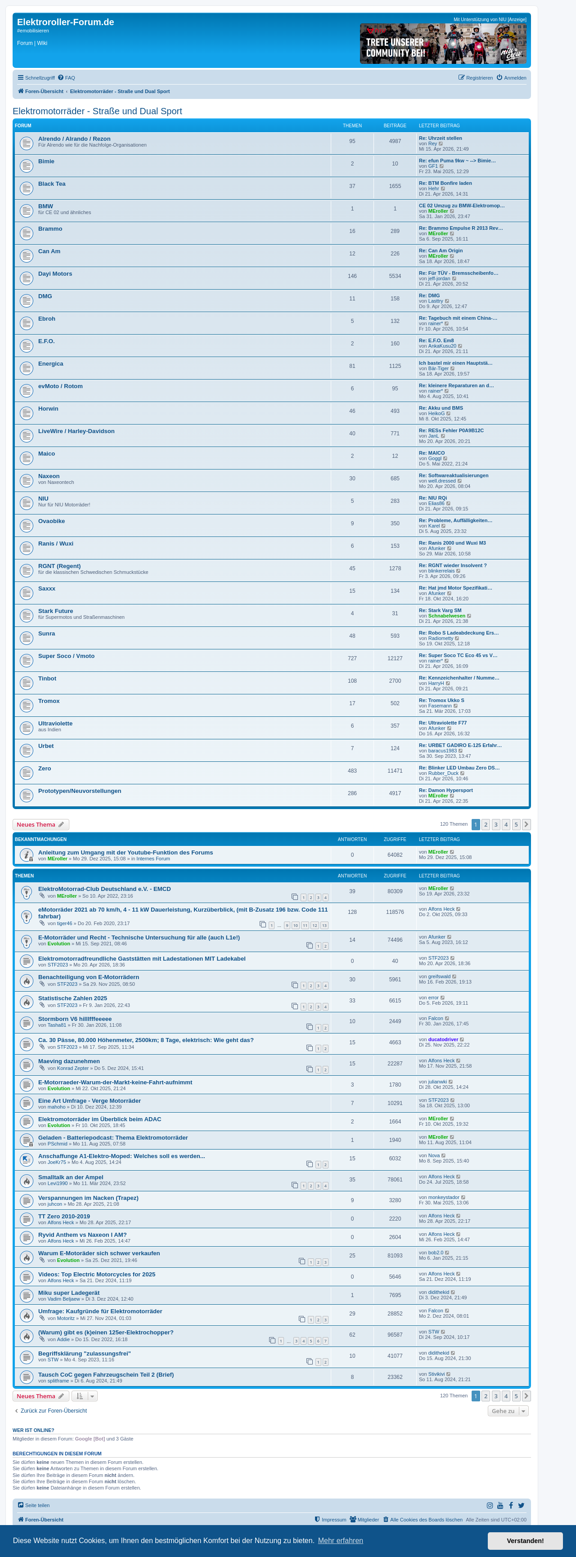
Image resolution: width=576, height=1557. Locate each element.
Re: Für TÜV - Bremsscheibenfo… (459, 273)
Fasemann (440, 705)
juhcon (55, 1204)
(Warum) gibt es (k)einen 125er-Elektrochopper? (106, 1332)
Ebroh (46, 318)
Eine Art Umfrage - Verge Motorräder (89, 1100)
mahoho (57, 1107)
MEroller (438, 211)
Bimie (46, 161)
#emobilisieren (33, 30)
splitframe (58, 1380)
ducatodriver (443, 1039)
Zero (44, 768)
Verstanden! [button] (525, 1540)
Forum (25, 43)
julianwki (437, 1081)
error (433, 997)
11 (305, 925)
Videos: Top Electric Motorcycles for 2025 (96, 1274)
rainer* (435, 323)
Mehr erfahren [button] (341, 1540)
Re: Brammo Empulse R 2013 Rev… (461, 228)
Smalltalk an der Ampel (71, 1177)
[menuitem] (66, 77)
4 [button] (506, 824)
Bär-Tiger (438, 368)
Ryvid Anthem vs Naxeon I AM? (82, 1234)
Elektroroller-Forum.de (65, 22)
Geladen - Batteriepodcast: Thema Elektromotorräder (113, 1137)
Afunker (437, 548)
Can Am (49, 251)
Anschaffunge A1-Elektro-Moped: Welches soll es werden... (121, 1156)
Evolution (59, 943)
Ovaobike (51, 521)
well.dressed (442, 480)
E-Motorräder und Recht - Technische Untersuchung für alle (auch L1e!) (139, 937)
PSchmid (58, 1143)
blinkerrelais (441, 570)
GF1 (433, 166)
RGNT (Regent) (59, 566)
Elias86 (436, 503)
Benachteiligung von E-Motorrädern (88, 977)
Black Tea (52, 183)
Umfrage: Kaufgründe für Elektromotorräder (100, 1311)
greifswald (439, 976)
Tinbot (47, 678)
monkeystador (443, 1197)
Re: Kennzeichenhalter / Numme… (459, 677)
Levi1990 (58, 1183)
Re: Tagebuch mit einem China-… (458, 318)
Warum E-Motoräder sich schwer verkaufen (99, 1253)
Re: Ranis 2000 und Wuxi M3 (452, 543)
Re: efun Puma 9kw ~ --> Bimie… (457, 160)
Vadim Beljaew (64, 1299)
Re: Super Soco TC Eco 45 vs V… (458, 655)
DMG (45, 296)
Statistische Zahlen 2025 (72, 998)
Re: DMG (429, 295)
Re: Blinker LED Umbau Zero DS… (459, 767)
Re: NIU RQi (433, 498)
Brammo (50, 228)
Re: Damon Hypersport (446, 790)
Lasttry (435, 301)
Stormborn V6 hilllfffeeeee (75, 1019)
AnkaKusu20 (442, 346)
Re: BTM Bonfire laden (445, 183)
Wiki (42, 43)
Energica (50, 363)
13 (324, 925)
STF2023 (58, 964)
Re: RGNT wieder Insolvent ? (453, 565)
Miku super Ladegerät (68, 1292)
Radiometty (441, 638)
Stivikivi (436, 1374)
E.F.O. (46, 341)
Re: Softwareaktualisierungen (454, 475)
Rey (432, 143)
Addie (63, 1339)
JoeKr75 (57, 1162)
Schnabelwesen (447, 615)
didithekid (438, 1292)
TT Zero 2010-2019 (64, 1216)
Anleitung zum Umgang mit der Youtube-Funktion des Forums (125, 852)
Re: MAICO (432, 453)
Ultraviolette (55, 723)
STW (433, 1331)
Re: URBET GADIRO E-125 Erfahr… (460, 745)
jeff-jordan (439, 278)
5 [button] (516, 824)
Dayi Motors (55, 273)
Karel (434, 525)
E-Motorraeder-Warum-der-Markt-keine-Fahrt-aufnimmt (115, 1082)
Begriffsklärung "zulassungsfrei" (84, 1353)
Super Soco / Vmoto (66, 656)
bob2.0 (436, 1252)
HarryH (436, 683)
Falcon (435, 1018)
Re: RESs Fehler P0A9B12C (451, 430)
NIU (43, 498)
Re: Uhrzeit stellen (440, 138)
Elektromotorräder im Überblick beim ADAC (100, 1119)
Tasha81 (57, 1025)
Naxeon (49, 476)
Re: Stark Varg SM (440, 610)
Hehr (433, 188)
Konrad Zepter (73, 1068)
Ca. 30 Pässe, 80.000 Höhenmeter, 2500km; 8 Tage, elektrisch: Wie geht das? (146, 1040)
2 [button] (485, 824)
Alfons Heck (441, 909)
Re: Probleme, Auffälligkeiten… (455, 520)
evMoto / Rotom (60, 386)
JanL (433, 435)
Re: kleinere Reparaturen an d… (456, 385)
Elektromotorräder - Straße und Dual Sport (97, 111)
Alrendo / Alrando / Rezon (74, 138)
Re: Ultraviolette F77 (443, 722)
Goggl (434, 458)
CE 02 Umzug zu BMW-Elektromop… (462, 205)
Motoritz (66, 1318)
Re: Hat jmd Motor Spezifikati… (455, 588)
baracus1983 (442, 750)
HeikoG (436, 413)
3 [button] (496, 824)
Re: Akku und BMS (441, 408)
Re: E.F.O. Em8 (436, 340)
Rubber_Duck (443, 773)
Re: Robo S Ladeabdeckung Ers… (459, 632)
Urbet (46, 746)
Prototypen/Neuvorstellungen (80, 790)
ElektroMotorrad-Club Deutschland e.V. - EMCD (104, 889)
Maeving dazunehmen (69, 1061)
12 (314, 925)
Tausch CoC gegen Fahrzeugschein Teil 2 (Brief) (106, 1374)
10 (295, 925)
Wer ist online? (33, 1430)
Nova (434, 1155)
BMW (45, 206)
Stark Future (55, 611)
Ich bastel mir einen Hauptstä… (456, 363)
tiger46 (64, 923)
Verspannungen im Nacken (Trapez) (88, 1198)
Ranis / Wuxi (55, 543)
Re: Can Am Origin (441, 250)
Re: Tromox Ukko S (441, 700)
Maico (46, 453)
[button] (526, 824)
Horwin (48, 408)
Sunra (46, 633)
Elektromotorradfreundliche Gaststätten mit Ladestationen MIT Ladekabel (142, 958)
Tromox (49, 701)
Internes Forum (153, 858)
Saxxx (46, 588)
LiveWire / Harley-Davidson (76, 431)
